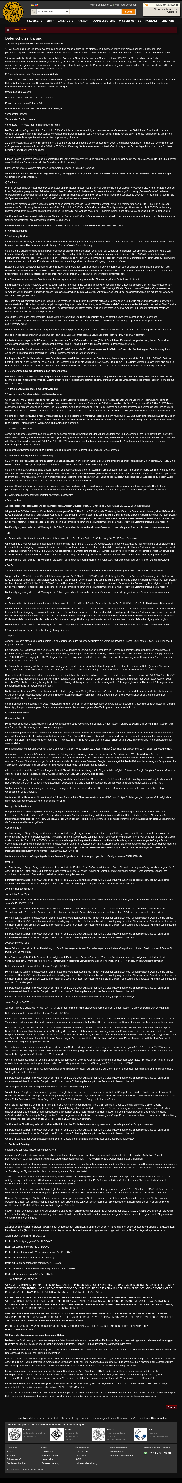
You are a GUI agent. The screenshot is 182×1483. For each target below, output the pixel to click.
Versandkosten (49, 1455)
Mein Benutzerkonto (101, 4)
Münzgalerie (117, 1451)
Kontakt (11, 1451)
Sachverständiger (16, 1463)
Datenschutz (82, 1451)
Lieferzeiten (47, 1459)
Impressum (82, 1455)
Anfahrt (11, 1455)
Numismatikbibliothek (122, 1455)
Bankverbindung (50, 1463)
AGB (78, 1459)
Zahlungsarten (49, 1451)
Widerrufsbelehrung (86, 1463)
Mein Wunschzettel (125, 4)
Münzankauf (14, 1459)
